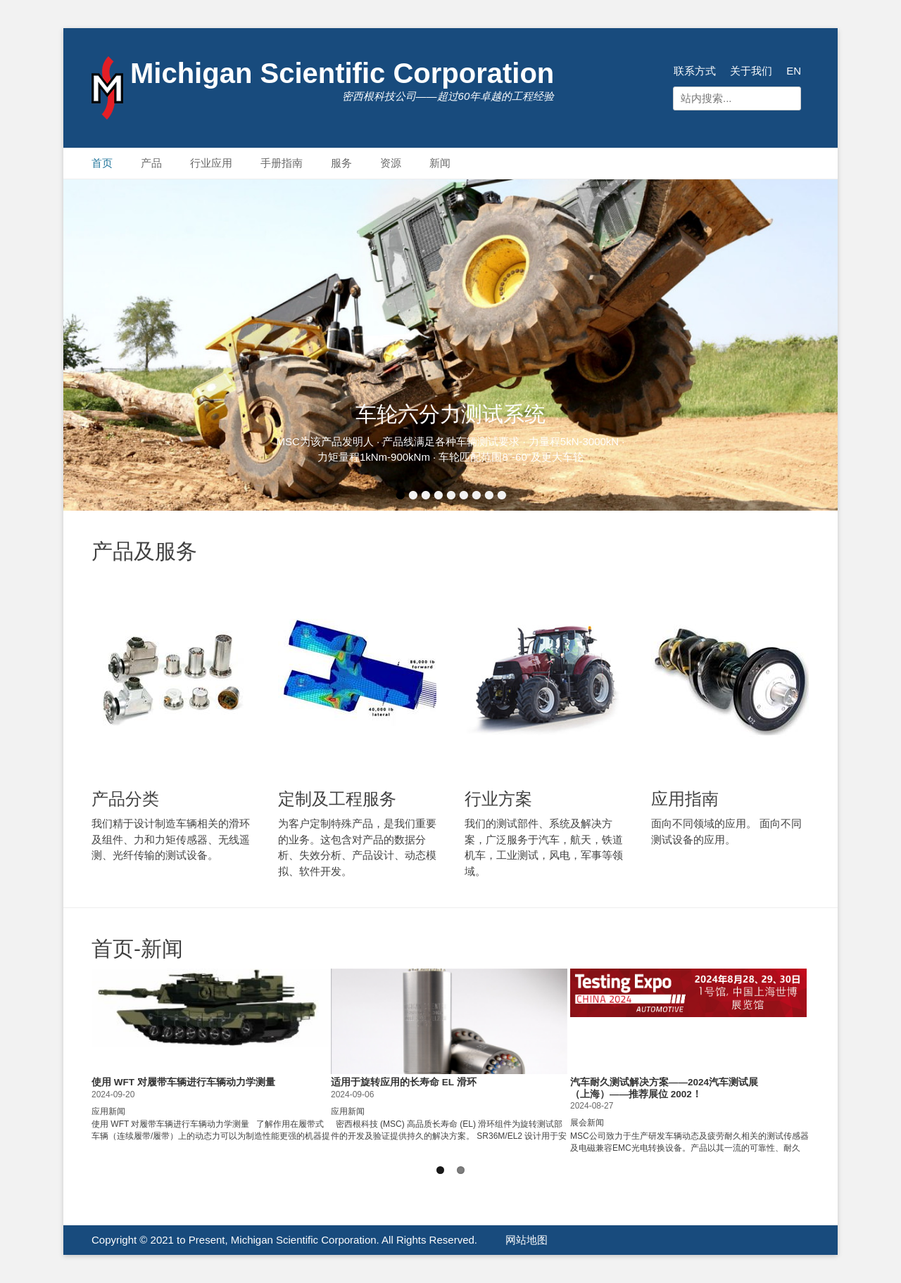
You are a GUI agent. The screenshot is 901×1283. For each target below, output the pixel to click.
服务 (341, 163)
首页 (102, 163)
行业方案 (498, 798)
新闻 (439, 163)
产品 (151, 163)
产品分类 (125, 798)
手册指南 (281, 163)
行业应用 (211, 163)
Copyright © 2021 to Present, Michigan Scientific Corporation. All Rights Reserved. (284, 1240)
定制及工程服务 (337, 798)
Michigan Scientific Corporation (342, 73)
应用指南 (685, 798)
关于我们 (751, 71)
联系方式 (695, 71)
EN (793, 71)
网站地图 (526, 1240)
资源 (390, 163)
